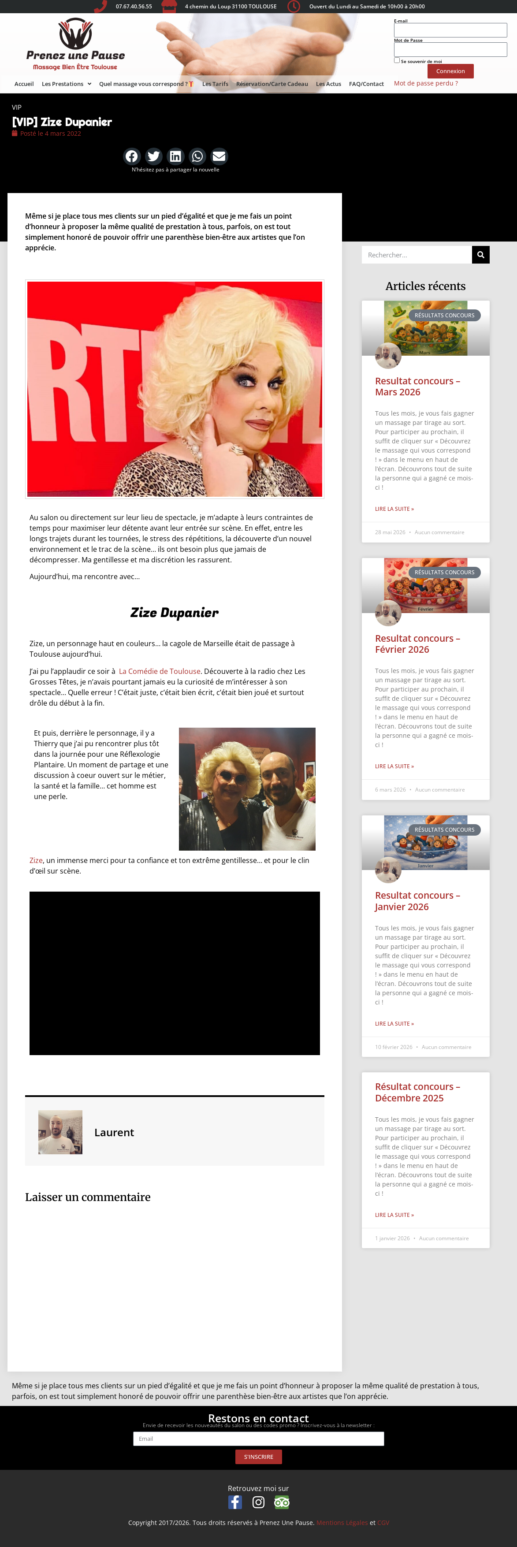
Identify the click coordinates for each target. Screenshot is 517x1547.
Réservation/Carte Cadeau (272, 84)
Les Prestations (66, 84)
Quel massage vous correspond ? (146, 84)
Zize (36, 860)
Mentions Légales (342, 1522)
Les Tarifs (215, 84)
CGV (383, 1522)
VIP (17, 107)
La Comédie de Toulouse (160, 671)
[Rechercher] (481, 255)
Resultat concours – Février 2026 (418, 643)
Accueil (24, 84)
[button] (132, 157)
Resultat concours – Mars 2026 (418, 386)
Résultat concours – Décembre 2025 (418, 1092)
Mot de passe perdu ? (426, 83)
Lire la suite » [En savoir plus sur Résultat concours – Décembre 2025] (394, 1215)
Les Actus (328, 84)
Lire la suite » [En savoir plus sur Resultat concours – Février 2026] (394, 766)
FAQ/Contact (366, 84)
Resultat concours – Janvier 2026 (418, 900)
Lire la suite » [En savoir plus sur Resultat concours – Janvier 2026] (394, 1023)
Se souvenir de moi (418, 60)
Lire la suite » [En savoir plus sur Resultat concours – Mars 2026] (394, 509)
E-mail (401, 21)
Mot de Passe (408, 40)
